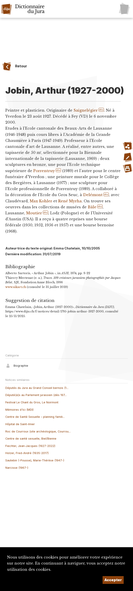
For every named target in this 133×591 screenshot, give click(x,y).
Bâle (92, 207)
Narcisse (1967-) (16, 467)
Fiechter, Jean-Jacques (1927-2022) (30, 446)
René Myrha (70, 201)
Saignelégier (85, 110)
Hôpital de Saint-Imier (20, 424)
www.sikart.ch (15, 287)
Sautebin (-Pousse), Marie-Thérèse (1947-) (34, 460)
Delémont (93, 195)
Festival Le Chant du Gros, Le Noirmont (31, 402)
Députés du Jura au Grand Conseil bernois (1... (36, 388)
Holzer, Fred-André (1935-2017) (27, 453)
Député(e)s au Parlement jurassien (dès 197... (36, 395)
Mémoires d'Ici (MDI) (19, 409)
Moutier (34, 213)
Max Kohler (41, 201)
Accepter (113, 580)
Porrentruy (44, 171)
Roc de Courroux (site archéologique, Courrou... (38, 431)
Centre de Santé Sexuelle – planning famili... (35, 416)
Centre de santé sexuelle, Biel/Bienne (30, 438)
